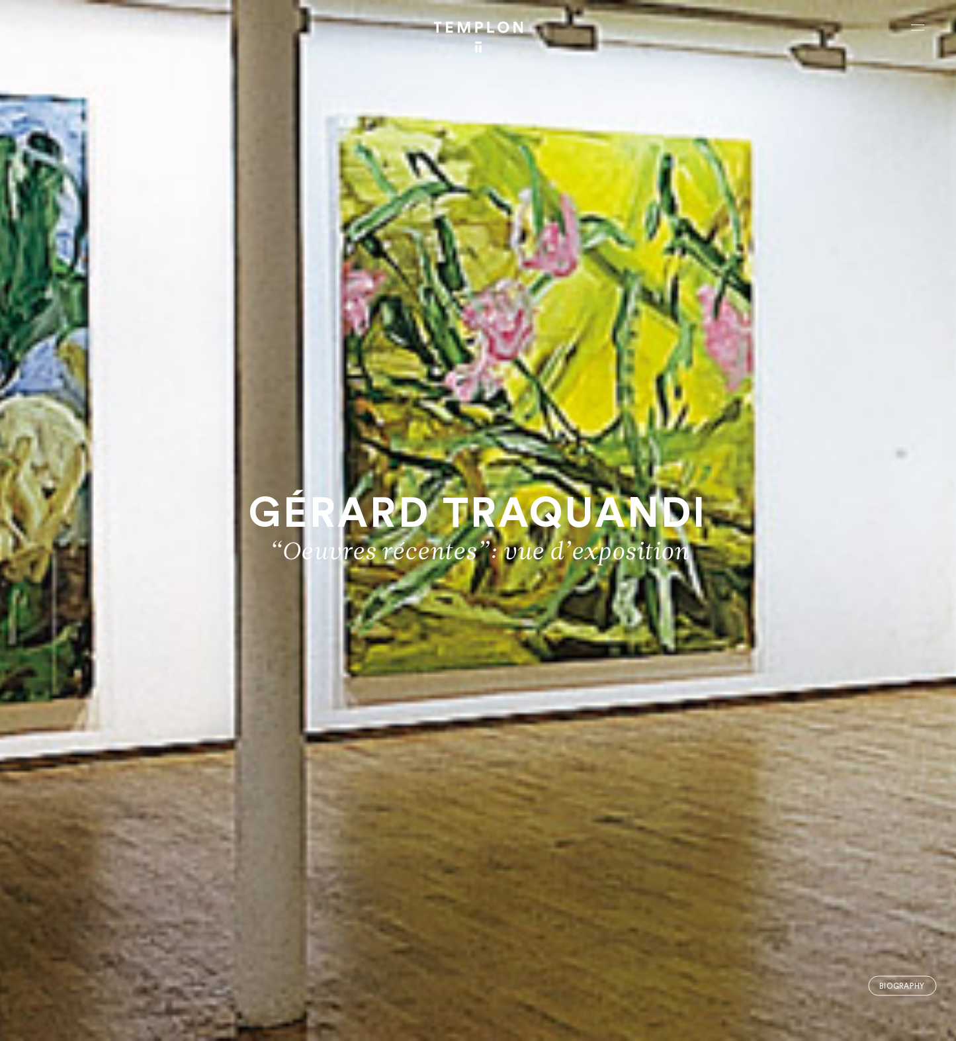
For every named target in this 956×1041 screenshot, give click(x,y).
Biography (902, 985)
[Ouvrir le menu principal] (917, 27)
